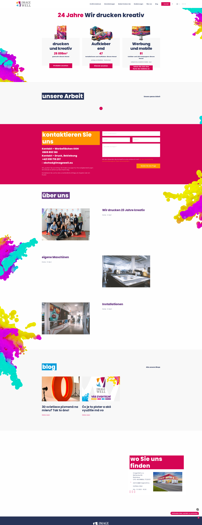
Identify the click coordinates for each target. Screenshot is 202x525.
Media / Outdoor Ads (124, 4)
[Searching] (174, 4)
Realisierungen (138, 4)
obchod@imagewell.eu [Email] (141, 483)
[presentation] (114, 166)
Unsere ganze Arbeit (152, 96)
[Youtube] (185, 4)
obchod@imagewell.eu (57, 162)
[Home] (23, 4)
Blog (156, 4)
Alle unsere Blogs (153, 367)
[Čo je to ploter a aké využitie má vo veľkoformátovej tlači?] (101, 396)
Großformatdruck (95, 4)
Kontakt (166, 4)
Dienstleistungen (109, 4)
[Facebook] (182, 4)
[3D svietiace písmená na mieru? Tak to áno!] (61, 396)
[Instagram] (183, 4)
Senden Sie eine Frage (148, 165)
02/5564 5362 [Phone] (138, 486)
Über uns (149, 4)
